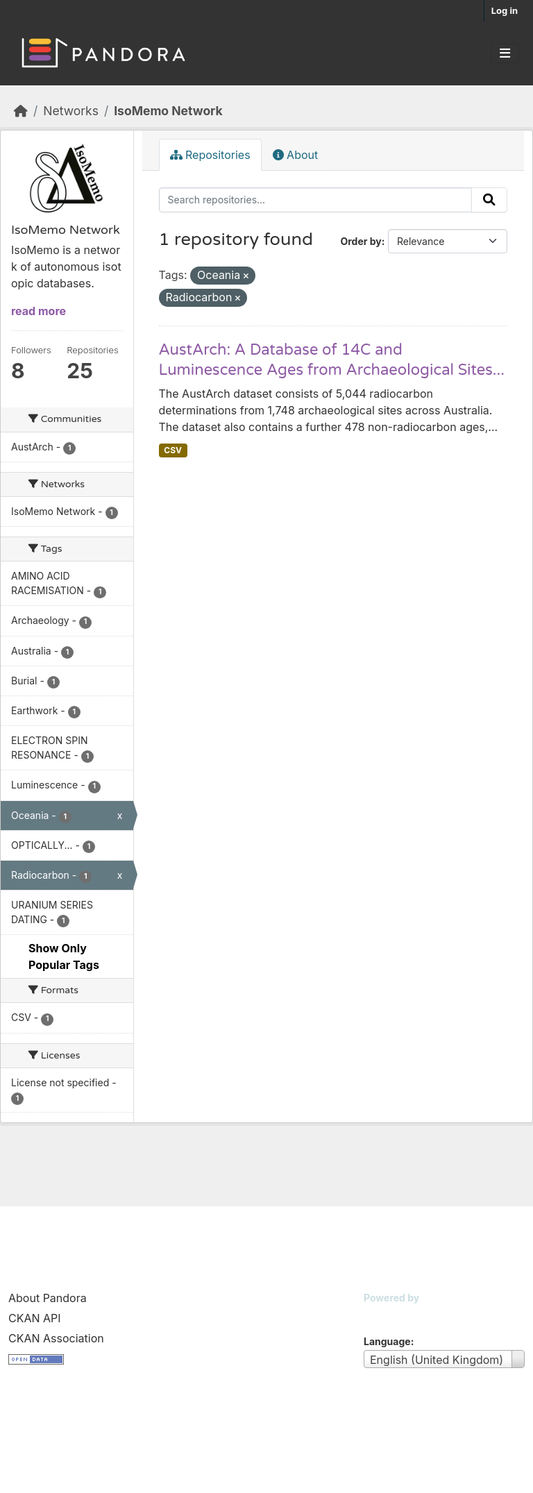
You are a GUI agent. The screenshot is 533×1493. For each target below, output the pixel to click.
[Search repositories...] (316, 199)
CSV (173, 450)
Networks (71, 110)
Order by (360, 241)
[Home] (21, 110)
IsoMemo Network (168, 110)
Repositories (210, 155)
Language (387, 1341)
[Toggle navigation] (505, 53)
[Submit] (489, 199)
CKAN (387, 1315)
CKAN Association (56, 1338)
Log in (504, 10)
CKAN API (34, 1318)
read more (38, 311)
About (296, 155)
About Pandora (47, 1298)
